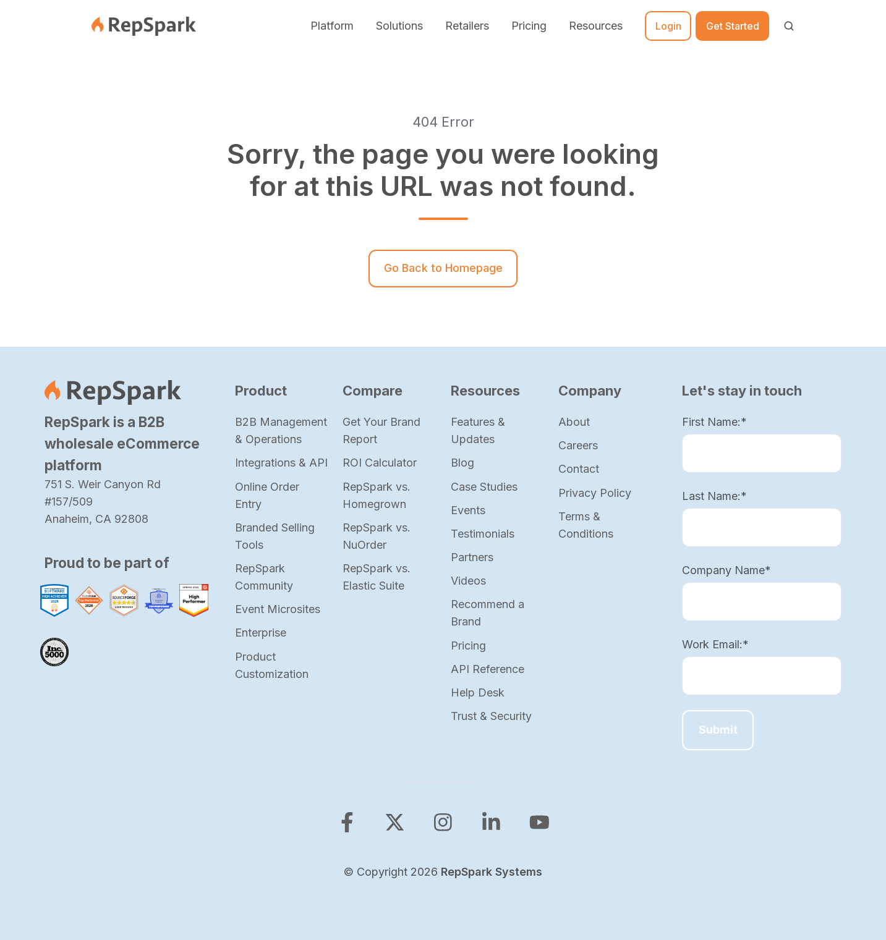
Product (261, 391)
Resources (485, 391)
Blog (462, 462)
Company (589, 391)
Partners (472, 557)
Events (468, 510)
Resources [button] (596, 25)
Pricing (529, 25)
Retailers (467, 25)
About (574, 421)
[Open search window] (789, 26)
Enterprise (260, 632)
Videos (468, 580)
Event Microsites (277, 609)
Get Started (732, 26)
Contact (578, 468)
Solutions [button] (399, 25)
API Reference (487, 669)
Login (668, 26)
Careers (578, 445)
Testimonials (482, 533)
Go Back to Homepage (443, 267)
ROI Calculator (380, 462)
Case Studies (484, 486)
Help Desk (478, 692)
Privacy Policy (594, 492)
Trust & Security (491, 715)
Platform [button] (332, 25)
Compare (373, 391)
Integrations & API (281, 462)
